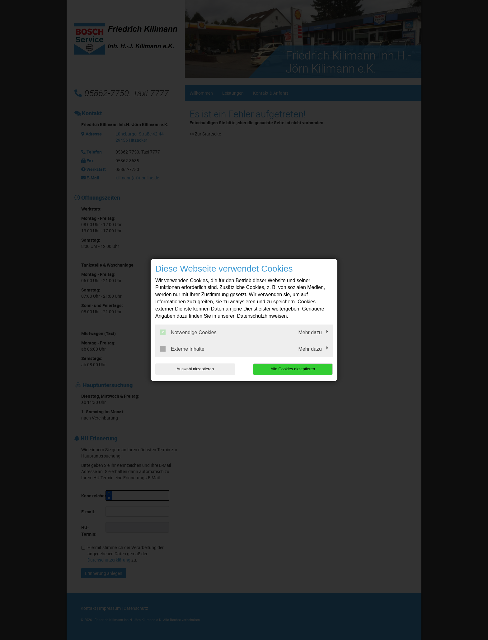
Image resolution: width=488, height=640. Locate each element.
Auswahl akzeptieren (195, 369)
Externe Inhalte (182, 349)
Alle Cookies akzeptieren (292, 369)
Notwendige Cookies (188, 332)
